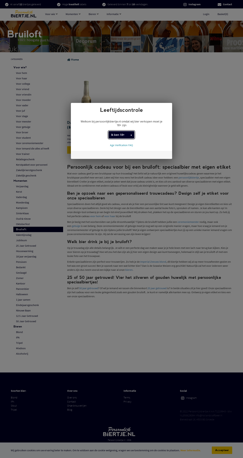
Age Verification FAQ (121, 145)
